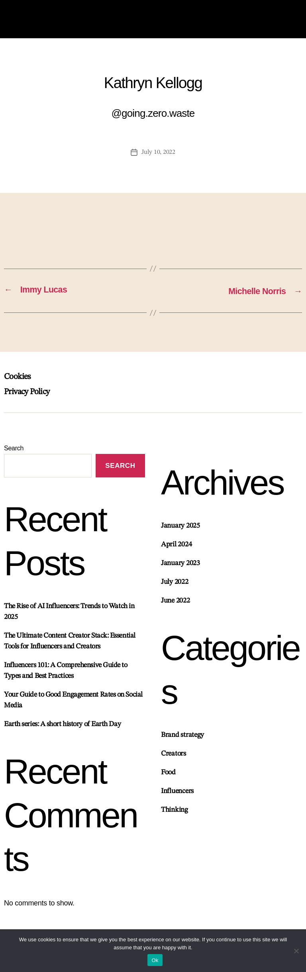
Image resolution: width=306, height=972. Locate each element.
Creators (173, 761)
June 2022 (175, 606)
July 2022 (174, 587)
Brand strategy (182, 742)
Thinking (174, 817)
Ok (154, 960)
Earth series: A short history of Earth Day (62, 730)
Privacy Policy (31, 397)
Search (14, 453)
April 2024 (176, 550)
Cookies (19, 382)
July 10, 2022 (158, 158)
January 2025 (180, 531)
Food (168, 780)
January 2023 (180, 569)
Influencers (177, 799)
